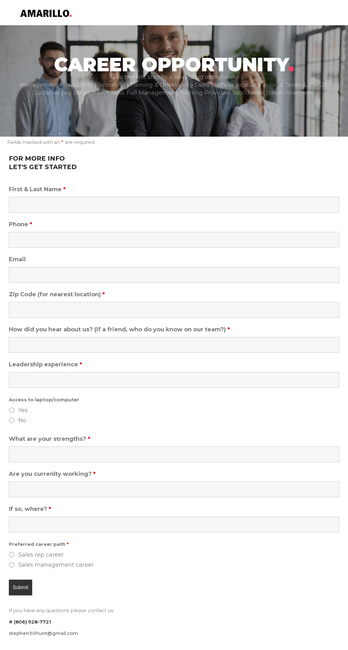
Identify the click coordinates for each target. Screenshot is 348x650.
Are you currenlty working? (52, 473)
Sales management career (56, 565)
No (22, 420)
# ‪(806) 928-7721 (30, 622)
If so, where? (30, 508)
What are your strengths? (49, 438)
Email (17, 259)
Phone (20, 224)
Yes (23, 410)
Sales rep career (41, 555)
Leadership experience (45, 364)
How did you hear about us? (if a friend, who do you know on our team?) (119, 329)
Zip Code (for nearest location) (57, 294)
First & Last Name (37, 189)
